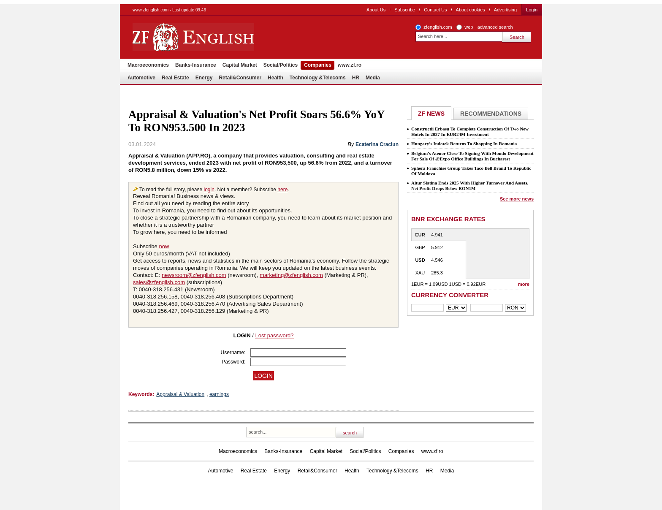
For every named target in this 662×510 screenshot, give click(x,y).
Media (373, 78)
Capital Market (239, 65)
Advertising (505, 9)
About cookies (470, 9)
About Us (375, 9)
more (523, 284)
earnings (219, 394)
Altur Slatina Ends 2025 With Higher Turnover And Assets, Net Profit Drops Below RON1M (469, 185)
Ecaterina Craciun (377, 144)
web (468, 27)
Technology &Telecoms (318, 78)
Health (275, 78)
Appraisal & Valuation (180, 394)
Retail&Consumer (240, 78)
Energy (204, 78)
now (164, 246)
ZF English (224, 37)
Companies (317, 65)
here (282, 190)
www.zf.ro (349, 65)
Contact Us (435, 9)
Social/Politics (280, 65)
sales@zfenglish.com (159, 282)
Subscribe (404, 9)
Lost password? (274, 335)
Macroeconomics (148, 65)
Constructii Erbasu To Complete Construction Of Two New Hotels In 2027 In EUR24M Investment (470, 131)
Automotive (141, 78)
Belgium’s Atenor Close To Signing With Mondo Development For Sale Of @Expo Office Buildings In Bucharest (472, 156)
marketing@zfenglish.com (291, 275)
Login (531, 9)
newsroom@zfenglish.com (194, 275)
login (209, 190)
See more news (517, 198)
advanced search (495, 27)
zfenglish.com (437, 27)
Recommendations (490, 113)
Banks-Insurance (195, 65)
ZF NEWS (431, 113)
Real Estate (175, 78)
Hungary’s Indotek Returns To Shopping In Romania (464, 143)
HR (355, 78)
